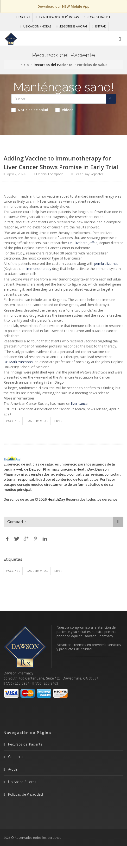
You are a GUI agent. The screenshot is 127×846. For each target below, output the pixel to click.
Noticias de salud (29, 109)
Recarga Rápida (97, 17)
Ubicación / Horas (35, 26)
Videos (64, 109)
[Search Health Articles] (58, 99)
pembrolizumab (106, 263)
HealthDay (56, 499)
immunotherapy (38, 268)
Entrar (99, 26)
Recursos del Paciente (53, 64)
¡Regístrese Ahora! (72, 26)
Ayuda (12, 769)
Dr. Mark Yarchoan (18, 362)
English (23, 17)
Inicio (24, 64)
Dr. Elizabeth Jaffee (82, 242)
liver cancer (80, 403)
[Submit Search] (111, 99)
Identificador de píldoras (57, 17)
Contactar (15, 756)
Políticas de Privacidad (25, 794)
